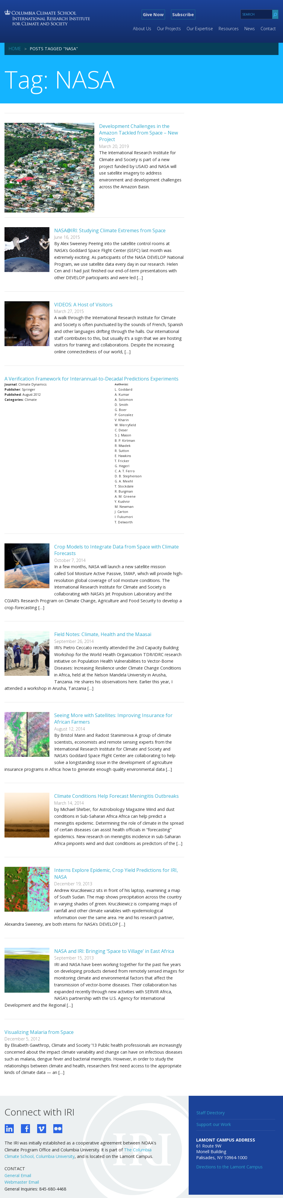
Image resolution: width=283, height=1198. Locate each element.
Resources (229, 28)
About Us (142, 28)
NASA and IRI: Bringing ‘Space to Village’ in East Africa (114, 951)
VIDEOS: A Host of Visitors (83, 304)
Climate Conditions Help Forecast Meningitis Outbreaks (116, 796)
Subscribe (183, 14)
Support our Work (213, 1124)
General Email (17, 1175)
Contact (268, 28)
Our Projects (169, 28)
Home (15, 48)
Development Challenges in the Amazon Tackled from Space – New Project (138, 133)
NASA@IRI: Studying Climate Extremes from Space (110, 230)
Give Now (153, 14)
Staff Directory (210, 1113)
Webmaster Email (21, 1182)
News (249, 28)
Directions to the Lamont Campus (229, 1167)
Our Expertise (200, 28)
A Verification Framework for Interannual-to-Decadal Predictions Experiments (91, 378)
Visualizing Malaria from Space (39, 1032)
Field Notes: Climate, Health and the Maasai (102, 634)
